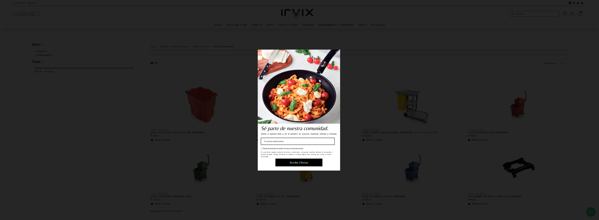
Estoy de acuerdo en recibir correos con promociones (158, 148)
